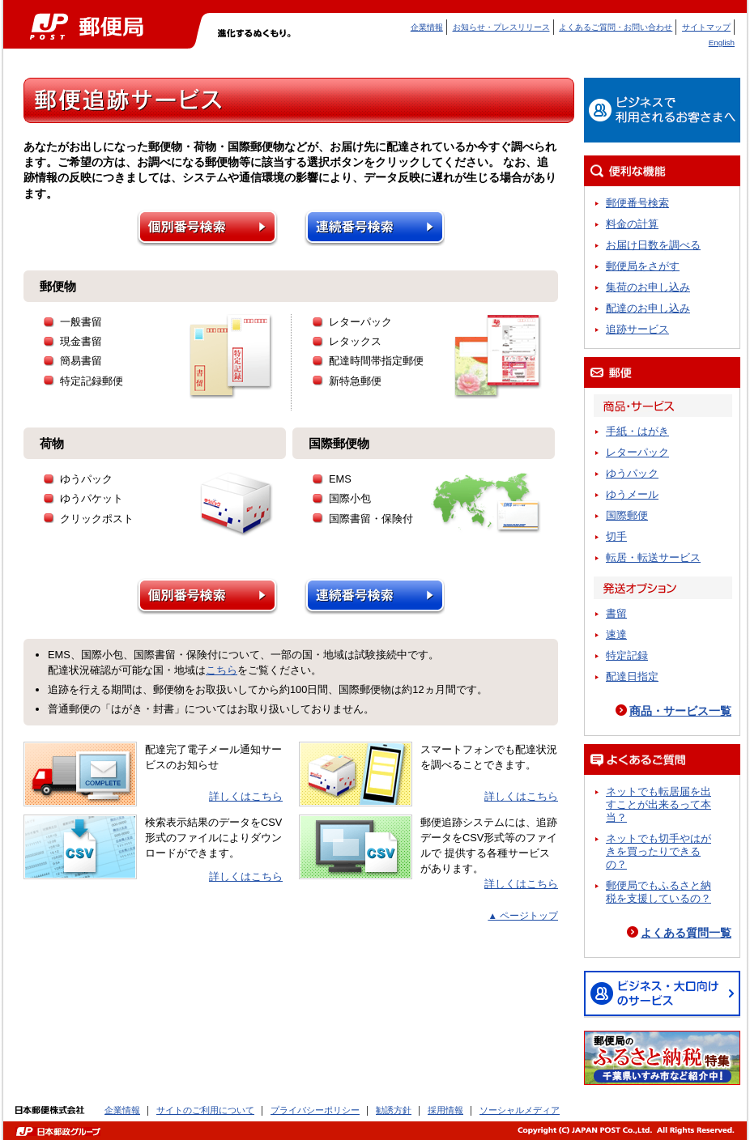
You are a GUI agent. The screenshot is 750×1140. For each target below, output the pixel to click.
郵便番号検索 (637, 203)
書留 (616, 613)
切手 (616, 536)
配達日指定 (632, 676)
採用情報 (445, 1110)
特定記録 (627, 655)
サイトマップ (706, 27)
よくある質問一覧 (686, 932)
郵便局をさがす (643, 266)
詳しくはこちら (246, 796)
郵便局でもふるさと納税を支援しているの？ (658, 891)
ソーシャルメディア (519, 1110)
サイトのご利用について (205, 1110)
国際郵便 (627, 515)
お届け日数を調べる (653, 245)
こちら (221, 670)
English (722, 42)
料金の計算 (632, 224)
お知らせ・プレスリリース (501, 27)
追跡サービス (637, 329)
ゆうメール (632, 494)
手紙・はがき (637, 431)
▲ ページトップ (523, 916)
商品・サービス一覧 (680, 710)
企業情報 (427, 27)
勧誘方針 (393, 1110)
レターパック (637, 452)
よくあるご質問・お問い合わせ (615, 27)
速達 (616, 634)
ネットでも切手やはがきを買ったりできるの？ (658, 851)
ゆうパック (632, 473)
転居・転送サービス (653, 557)
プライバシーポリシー (315, 1110)
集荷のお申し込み (648, 287)
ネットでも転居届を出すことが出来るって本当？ (658, 804)
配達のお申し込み (648, 308)
